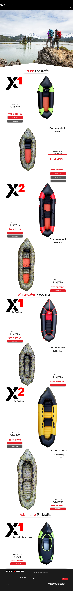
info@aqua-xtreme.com (38, 584)
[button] (27, 5)
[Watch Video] (15, 121)
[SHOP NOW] (15, 117)
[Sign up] (65, 579)
